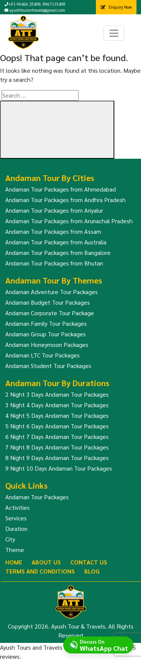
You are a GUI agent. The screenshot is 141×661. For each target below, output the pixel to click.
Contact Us (88, 562)
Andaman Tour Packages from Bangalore (58, 252)
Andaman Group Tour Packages (45, 334)
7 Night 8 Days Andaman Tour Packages (57, 447)
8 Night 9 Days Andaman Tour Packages (57, 458)
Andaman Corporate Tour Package (49, 313)
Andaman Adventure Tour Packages (51, 292)
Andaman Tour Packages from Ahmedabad (60, 189)
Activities (17, 507)
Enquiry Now (116, 7)
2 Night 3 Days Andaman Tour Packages (57, 394)
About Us (46, 562)
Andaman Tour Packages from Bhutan (54, 263)
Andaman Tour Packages (37, 497)
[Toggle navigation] (113, 33)
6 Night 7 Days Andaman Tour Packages (57, 436)
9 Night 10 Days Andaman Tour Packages (58, 468)
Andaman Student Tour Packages (48, 366)
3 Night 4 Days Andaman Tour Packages (57, 405)
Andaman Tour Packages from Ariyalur (54, 210)
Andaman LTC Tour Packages (42, 355)
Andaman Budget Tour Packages (47, 302)
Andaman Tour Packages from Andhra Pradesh (65, 200)
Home (13, 562)
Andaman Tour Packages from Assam (53, 231)
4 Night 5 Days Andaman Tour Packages (57, 415)
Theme (14, 550)
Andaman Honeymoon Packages (46, 344)
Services (16, 518)
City (10, 539)
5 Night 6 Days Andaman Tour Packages (57, 426)
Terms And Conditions (40, 571)
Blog (92, 571)
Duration (16, 528)
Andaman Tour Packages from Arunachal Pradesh (69, 221)
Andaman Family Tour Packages (46, 323)
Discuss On (104, 644)
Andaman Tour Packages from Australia (55, 242)
